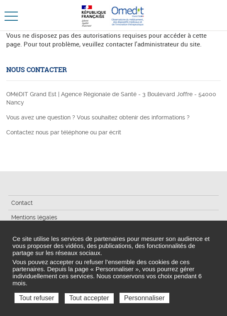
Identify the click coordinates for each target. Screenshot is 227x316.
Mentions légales (34, 217)
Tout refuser (36, 297)
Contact (22, 202)
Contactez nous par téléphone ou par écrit (63, 132)
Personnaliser (144, 297)
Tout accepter (89, 297)
